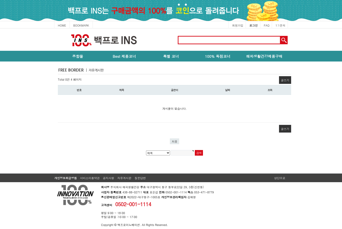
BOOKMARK (81, 25)
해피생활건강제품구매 (264, 56)
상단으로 (279, 178)
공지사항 (108, 178)
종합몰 (77, 56)
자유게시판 (124, 178)
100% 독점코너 (217, 56)
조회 (270, 90)
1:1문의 (280, 25)
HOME (62, 25)
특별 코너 (171, 56)
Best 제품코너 (124, 56)
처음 (174, 141)
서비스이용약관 (90, 178)
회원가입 (237, 25)
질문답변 (140, 178)
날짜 (227, 90)
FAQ (266, 25)
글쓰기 (285, 80)
